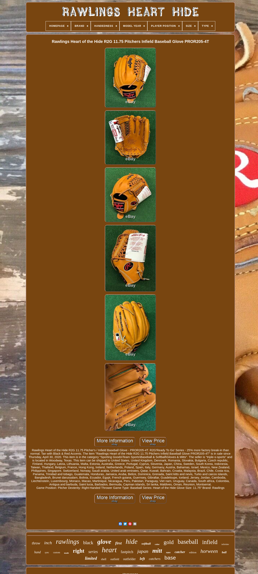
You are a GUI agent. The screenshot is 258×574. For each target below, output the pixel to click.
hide (132, 541)
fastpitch (127, 552)
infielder (225, 544)
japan (142, 551)
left (142, 558)
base (170, 558)
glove (104, 541)
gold (169, 542)
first (118, 543)
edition (192, 552)
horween (209, 551)
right (78, 551)
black (88, 542)
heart (109, 550)
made (66, 553)
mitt (157, 550)
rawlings (67, 541)
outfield (114, 559)
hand (37, 552)
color (157, 544)
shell (103, 559)
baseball (188, 541)
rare (168, 552)
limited (91, 558)
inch (48, 542)
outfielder (129, 559)
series (93, 551)
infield (209, 542)
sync (47, 552)
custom (56, 552)
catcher (180, 552)
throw (36, 543)
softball (146, 543)
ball (224, 552)
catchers (155, 559)
